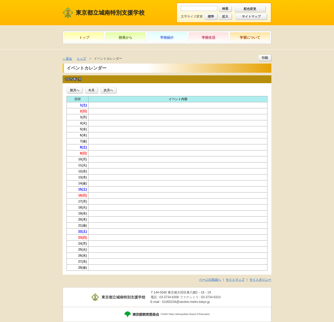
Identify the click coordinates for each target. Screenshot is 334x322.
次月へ (108, 90)
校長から (125, 37)
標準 (211, 16)
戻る (69, 58)
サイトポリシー (260, 279)
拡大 (225, 16)
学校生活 (208, 37)
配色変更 (250, 9)
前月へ (74, 90)
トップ (84, 37)
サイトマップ (251, 16)
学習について (250, 37)
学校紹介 (167, 37)
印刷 (265, 58)
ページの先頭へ (210, 279)
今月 (91, 90)
